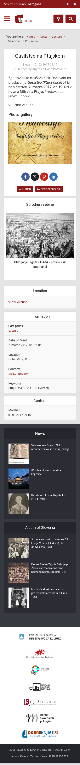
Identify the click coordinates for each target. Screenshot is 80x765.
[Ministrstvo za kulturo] (40, 639)
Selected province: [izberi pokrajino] (22, 4)
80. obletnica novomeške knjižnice (46, 474)
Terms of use (38, 758)
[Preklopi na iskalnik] (70, 19)
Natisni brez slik (49, 191)
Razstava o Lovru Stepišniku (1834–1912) (48, 499)
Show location (17, 304)
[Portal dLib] (40, 689)
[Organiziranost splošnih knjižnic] (40, 655)
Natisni (25, 191)
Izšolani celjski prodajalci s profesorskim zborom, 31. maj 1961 (49, 595)
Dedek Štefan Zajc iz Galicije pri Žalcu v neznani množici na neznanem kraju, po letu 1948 (50, 570)
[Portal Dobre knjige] (40, 736)
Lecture (13, 333)
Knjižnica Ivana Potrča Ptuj (50, 69)
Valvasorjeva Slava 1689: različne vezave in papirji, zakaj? (50, 449)
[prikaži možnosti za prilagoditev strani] (68, 4)
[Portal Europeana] (40, 672)
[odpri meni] (7, 19)
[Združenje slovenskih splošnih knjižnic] (40, 705)
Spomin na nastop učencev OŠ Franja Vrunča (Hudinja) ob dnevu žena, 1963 (49, 545)
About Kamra (20, 758)
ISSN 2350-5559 (58, 758)
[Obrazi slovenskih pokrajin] (40, 720)
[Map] (58, 19)
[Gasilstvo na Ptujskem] (40, 143)
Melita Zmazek (18, 376)
